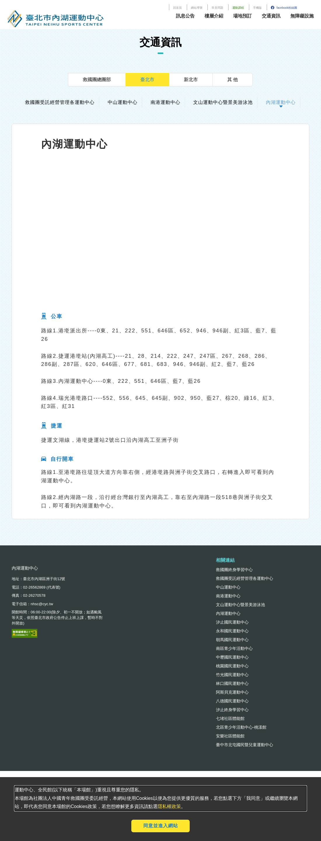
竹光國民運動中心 (232, 674)
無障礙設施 (302, 15)
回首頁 (177, 7)
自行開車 (57, 459)
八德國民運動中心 (232, 701)
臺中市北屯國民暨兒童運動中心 (244, 744)
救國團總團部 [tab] (97, 79)
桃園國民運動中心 (232, 666)
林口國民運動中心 (232, 683)
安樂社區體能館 (230, 736)
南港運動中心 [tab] (165, 102)
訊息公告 (185, 15)
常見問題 (217, 7)
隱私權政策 (169, 806)
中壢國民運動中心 (232, 657)
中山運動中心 (228, 587)
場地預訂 (242, 15)
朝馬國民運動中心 (232, 639)
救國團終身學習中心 (234, 569)
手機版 (257, 7)
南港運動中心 (228, 596)
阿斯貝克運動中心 (232, 692)
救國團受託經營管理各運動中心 (244, 578)
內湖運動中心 (228, 613)
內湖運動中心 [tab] (281, 102)
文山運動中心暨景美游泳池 (240, 604)
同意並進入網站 (160, 825)
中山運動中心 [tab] (122, 102)
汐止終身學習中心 (232, 709)
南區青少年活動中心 (234, 648)
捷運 (51, 426)
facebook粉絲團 (284, 7)
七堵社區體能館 (230, 718)
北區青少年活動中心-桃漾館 (241, 727)
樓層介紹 (214, 15)
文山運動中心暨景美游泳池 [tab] (223, 102)
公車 (51, 317)
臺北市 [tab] (147, 79)
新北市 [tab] (191, 79)
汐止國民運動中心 (232, 622)
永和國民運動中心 (232, 631)
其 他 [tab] (232, 79)
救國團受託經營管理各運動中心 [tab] (60, 102)
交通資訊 (271, 15)
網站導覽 (197, 7)
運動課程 (238, 7)
